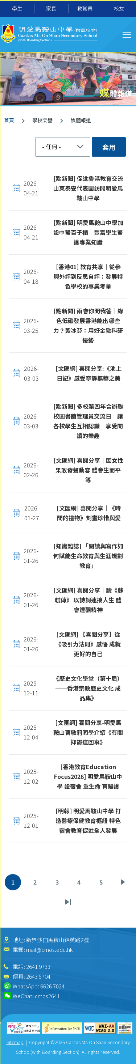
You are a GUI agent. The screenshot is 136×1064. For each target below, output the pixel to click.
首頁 (9, 120)
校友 (119, 8)
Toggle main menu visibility (127, 33)
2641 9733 (38, 966)
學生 (17, 8)
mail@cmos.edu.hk (49, 949)
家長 (51, 8)
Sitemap (15, 1042)
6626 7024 (52, 986)
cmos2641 (47, 996)
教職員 (84, 8)
